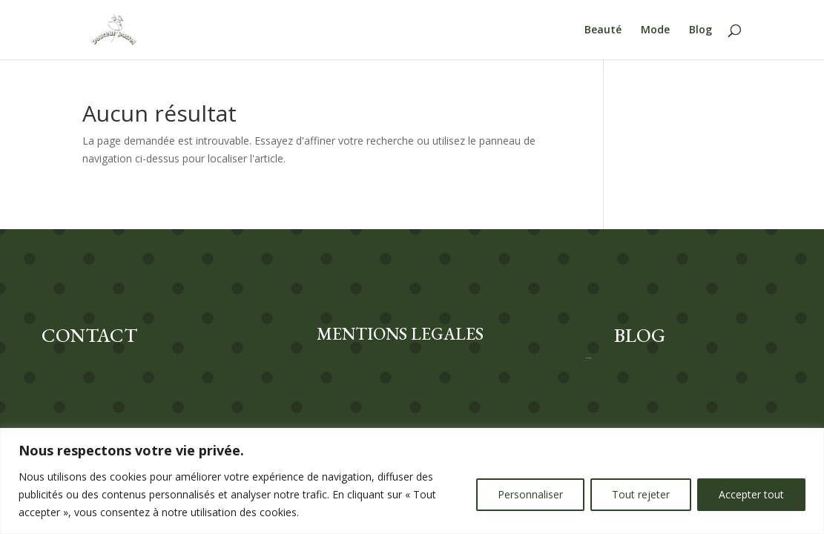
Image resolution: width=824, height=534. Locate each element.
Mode (655, 30)
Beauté (603, 30)
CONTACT (89, 335)
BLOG (639, 335)
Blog (700, 30)
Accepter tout (751, 494)
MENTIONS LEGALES (400, 334)
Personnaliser (530, 494)
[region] (412, 481)
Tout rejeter (641, 494)
